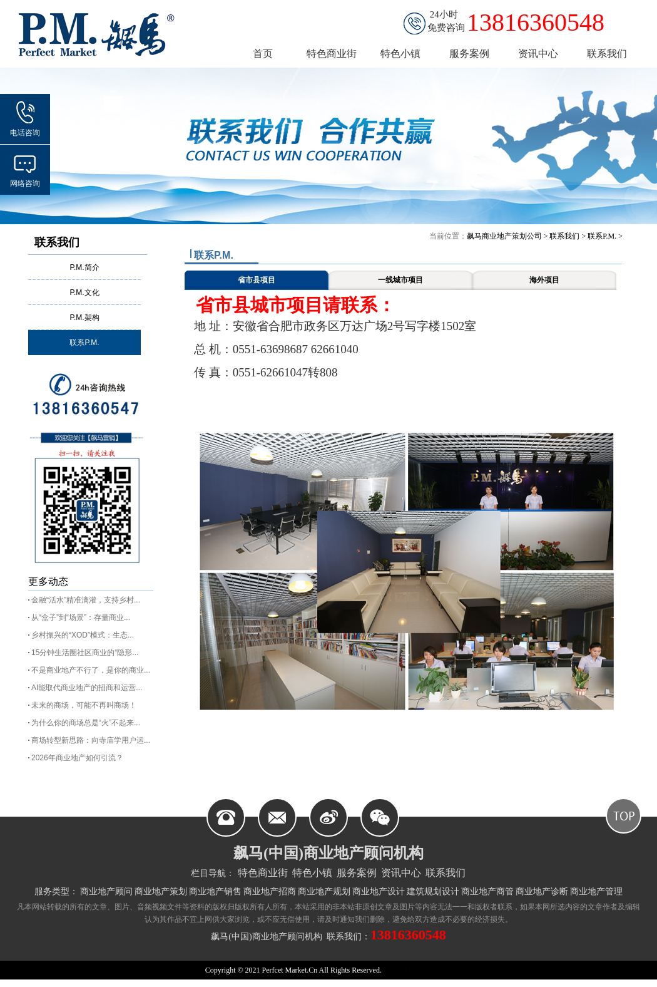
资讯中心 (401, 872)
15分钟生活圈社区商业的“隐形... (84, 652)
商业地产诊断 (542, 891)
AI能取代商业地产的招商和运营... (86, 687)
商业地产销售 (215, 891)
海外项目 (544, 280)
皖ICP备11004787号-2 (417, 970)
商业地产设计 (378, 891)
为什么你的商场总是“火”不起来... (85, 722)
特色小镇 (312, 872)
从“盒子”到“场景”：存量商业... (80, 617)
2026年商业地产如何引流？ (77, 757)
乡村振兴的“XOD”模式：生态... (82, 635)
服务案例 (357, 872)
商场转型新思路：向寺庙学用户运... (90, 740)
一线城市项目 (400, 280)
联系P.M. (84, 342)
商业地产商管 (487, 891)
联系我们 (56, 242)
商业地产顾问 (106, 891)
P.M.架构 (84, 317)
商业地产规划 (324, 891)
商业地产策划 (161, 891)
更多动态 (48, 581)
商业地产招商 (269, 891)
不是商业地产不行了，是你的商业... (90, 670)
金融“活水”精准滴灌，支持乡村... (85, 600)
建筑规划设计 (433, 891)
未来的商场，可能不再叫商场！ (83, 705)
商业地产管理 (596, 891)
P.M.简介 (84, 267)
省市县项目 (256, 280)
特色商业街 (263, 872)
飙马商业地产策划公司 (504, 236)
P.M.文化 (84, 292)
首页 (263, 53)
